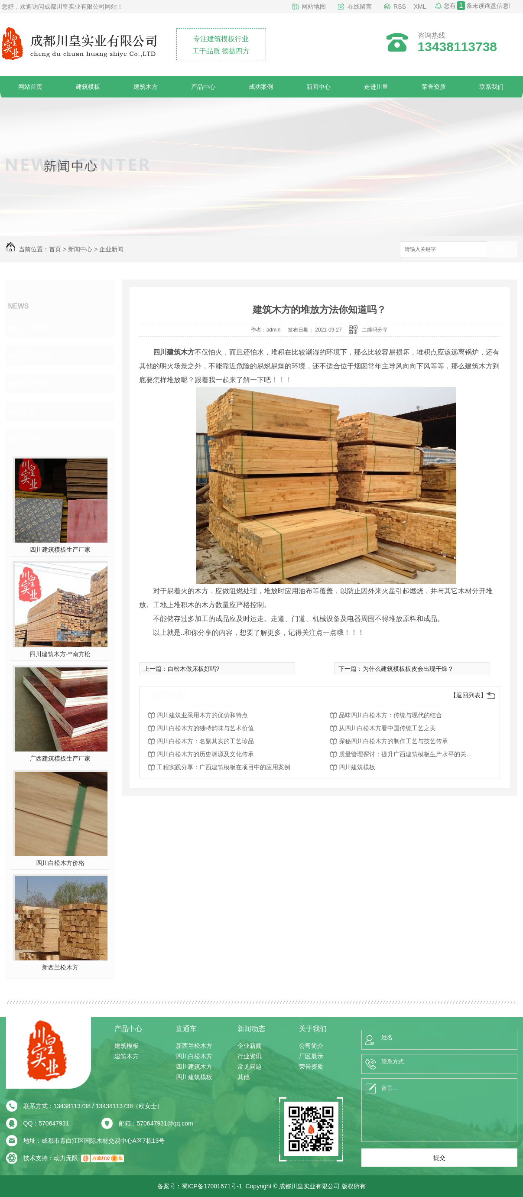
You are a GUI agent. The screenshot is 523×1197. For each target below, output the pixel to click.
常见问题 (34, 383)
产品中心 (203, 86)
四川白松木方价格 (60, 862)
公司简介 (311, 1045)
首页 (55, 249)
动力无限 (66, 1158)
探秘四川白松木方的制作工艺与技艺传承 (393, 741)
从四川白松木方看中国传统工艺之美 (387, 728)
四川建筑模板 (357, 767)
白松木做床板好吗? (194, 668)
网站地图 (314, 6)
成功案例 (261, 86)
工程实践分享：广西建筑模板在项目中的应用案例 (223, 767)
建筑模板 (88, 86)
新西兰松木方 (60, 967)
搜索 (502, 250)
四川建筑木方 (194, 1066)
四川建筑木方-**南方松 (60, 654)
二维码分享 (375, 330)
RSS (399, 6)
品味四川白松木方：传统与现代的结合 (390, 715)
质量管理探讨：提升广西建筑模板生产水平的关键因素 (408, 754)
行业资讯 (34, 355)
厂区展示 (311, 1056)
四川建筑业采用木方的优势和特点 (202, 715)
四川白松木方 (194, 1056)
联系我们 (491, 86)
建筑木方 (145, 86)
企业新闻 (111, 249)
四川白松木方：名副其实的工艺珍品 (205, 741)
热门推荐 (34, 438)
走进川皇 (376, 86)
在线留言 (360, 6)
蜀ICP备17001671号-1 (212, 1186)
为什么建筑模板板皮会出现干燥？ (408, 668)
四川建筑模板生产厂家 (60, 549)
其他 (27, 411)
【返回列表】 (468, 695)
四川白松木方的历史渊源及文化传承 (205, 754)
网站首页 (30, 86)
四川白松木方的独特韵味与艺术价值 (205, 728)
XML (420, 6)
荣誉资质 (434, 86)
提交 (439, 1157)
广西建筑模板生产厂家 (60, 758)
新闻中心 (318, 86)
